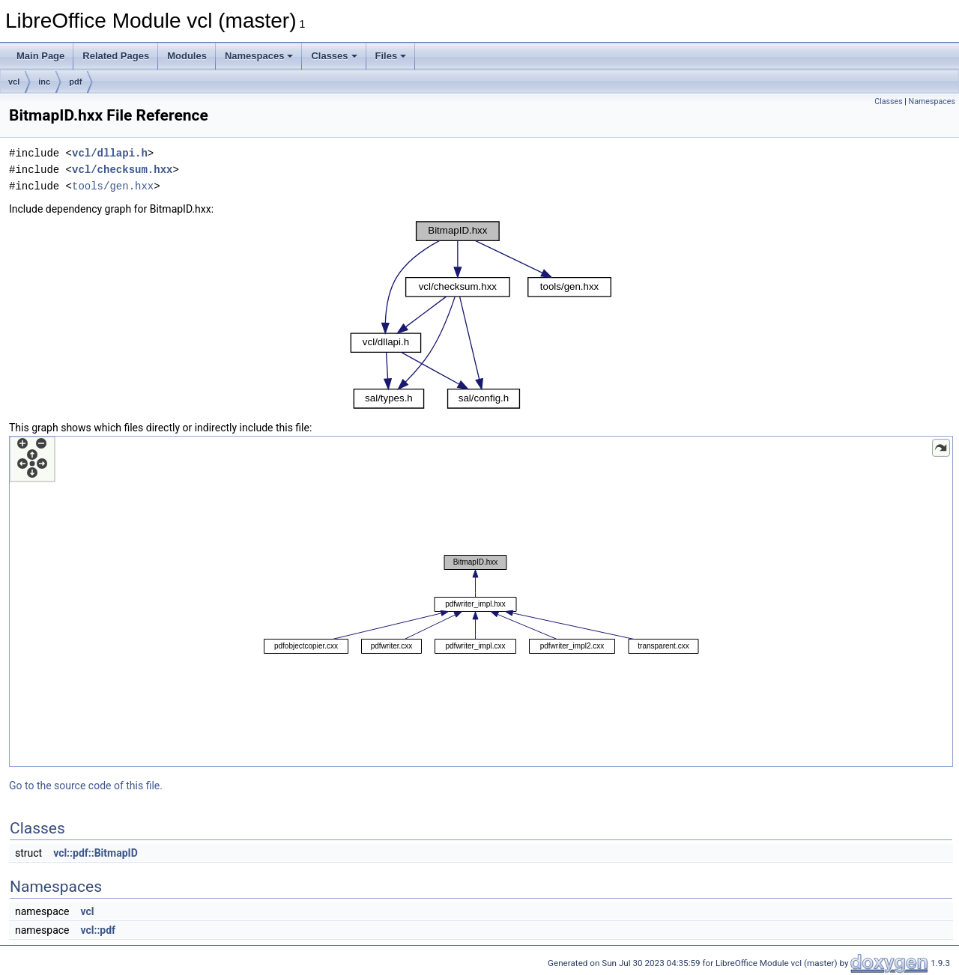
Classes (334, 55)
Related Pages (115, 55)
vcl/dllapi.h (110, 153)
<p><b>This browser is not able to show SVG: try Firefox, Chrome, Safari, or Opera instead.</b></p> (481, 315)
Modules (187, 55)
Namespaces (259, 55)
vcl (13, 81)
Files (391, 55)
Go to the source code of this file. (86, 786)
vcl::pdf (97, 930)
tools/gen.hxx (113, 186)
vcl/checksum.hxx (122, 169)
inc (44, 81)
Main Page (40, 55)
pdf (75, 81)
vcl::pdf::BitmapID (95, 853)
